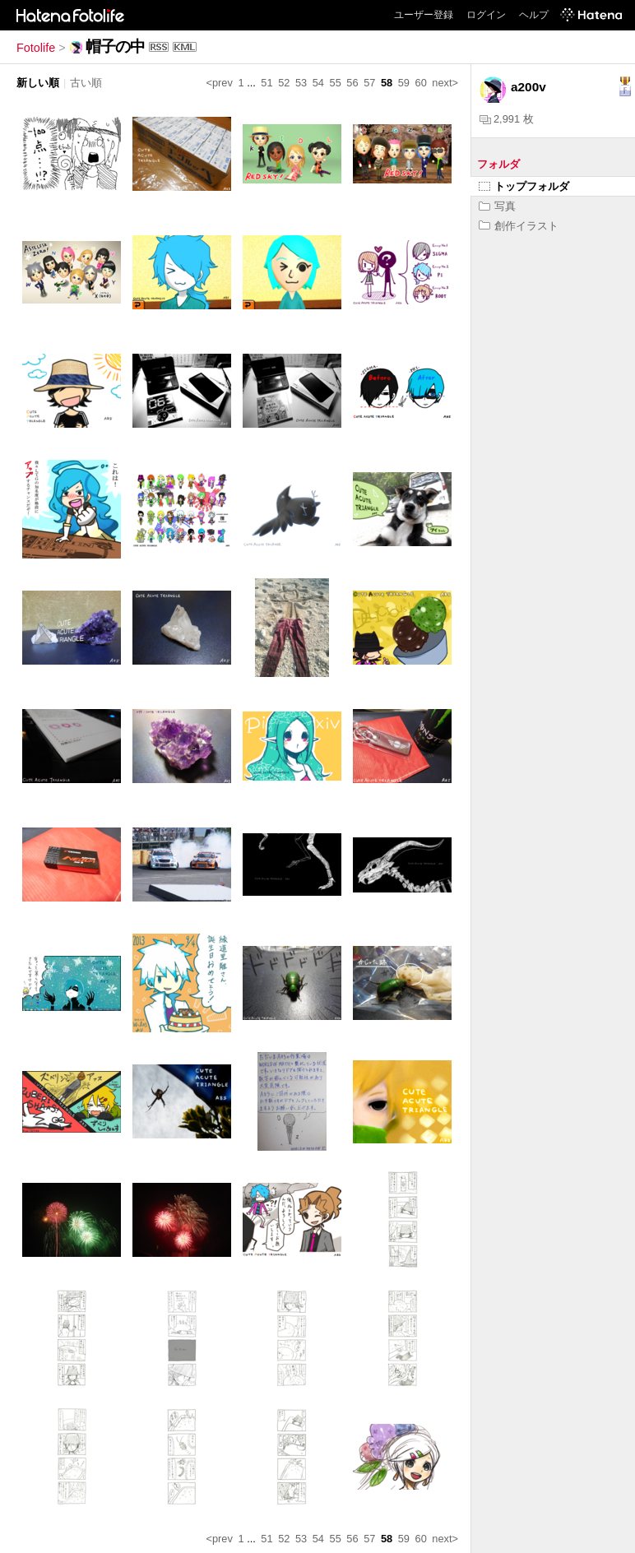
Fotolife (35, 47)
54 (318, 82)
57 (369, 82)
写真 (497, 206)
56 (352, 82)
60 (421, 82)
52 (284, 82)
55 (335, 82)
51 (266, 82)
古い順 (86, 82)
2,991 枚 (507, 119)
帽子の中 (115, 46)
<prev (219, 82)
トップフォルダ (524, 186)
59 (404, 82)
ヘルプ (534, 15)
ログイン (486, 15)
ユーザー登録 (423, 15)
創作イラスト (519, 226)
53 (301, 82)
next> (445, 82)
